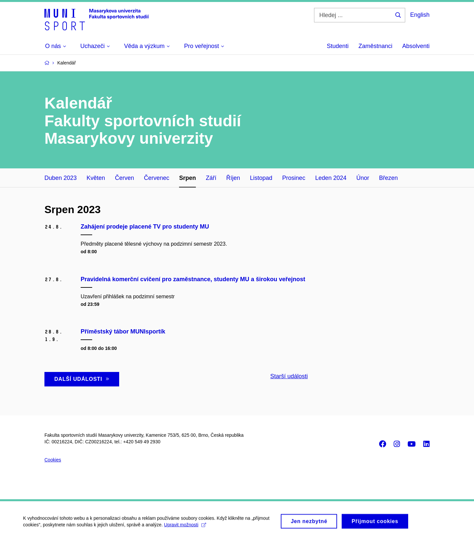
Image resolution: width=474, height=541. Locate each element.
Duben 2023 (60, 178)
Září (211, 178)
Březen (388, 178)
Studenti (338, 46)
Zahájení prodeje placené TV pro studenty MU (145, 226)
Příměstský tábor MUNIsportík (123, 331)
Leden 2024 (330, 178)
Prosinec (293, 178)
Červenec (156, 178)
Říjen (233, 178)
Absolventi (416, 46)
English (420, 15)
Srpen (187, 178)
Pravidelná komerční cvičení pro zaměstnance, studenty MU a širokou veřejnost (193, 279)
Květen (96, 178)
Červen (124, 178)
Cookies (52, 459)
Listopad (261, 178)
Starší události (289, 376)
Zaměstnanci (375, 46)
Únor (362, 178)
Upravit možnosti (185, 527)
